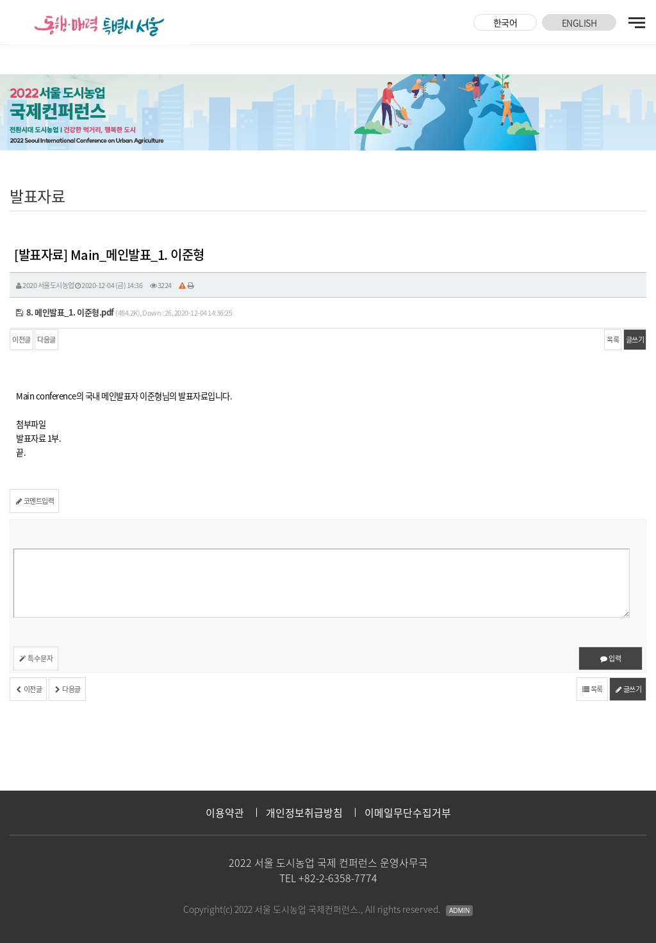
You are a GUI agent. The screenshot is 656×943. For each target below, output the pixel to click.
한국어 (505, 22)
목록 (613, 339)
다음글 (46, 339)
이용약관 (225, 812)
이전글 (21, 339)
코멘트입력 (34, 501)
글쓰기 (635, 339)
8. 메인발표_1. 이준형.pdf (65, 312)
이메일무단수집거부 (408, 812)
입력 (610, 658)
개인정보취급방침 (304, 812)
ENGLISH (579, 22)
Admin (459, 910)
